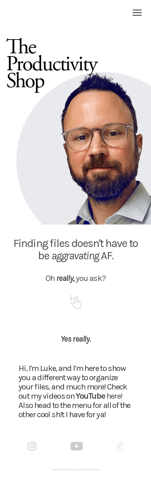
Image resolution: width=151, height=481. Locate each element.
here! (99, 396)
